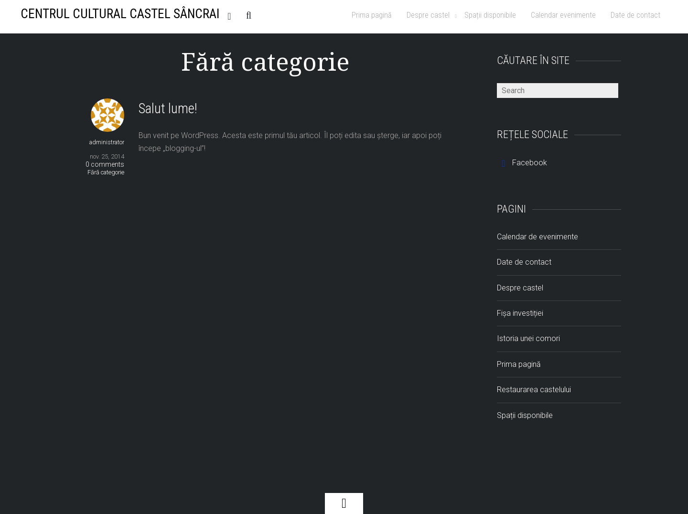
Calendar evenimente (563, 15)
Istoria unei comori (528, 338)
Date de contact (635, 15)
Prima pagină (372, 15)
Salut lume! (168, 108)
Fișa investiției (520, 313)
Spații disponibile (490, 15)
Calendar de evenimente (537, 236)
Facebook (522, 162)
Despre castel (428, 15)
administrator (106, 142)
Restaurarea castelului (534, 389)
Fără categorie (105, 172)
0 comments (105, 164)
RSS (232, 15)
